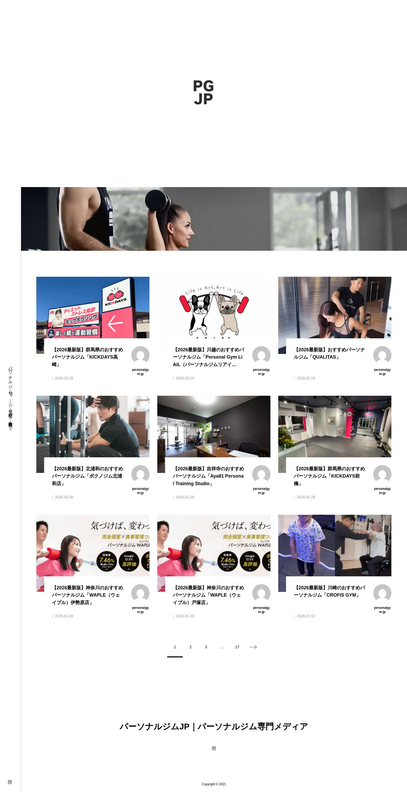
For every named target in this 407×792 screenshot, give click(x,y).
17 (237, 647)
